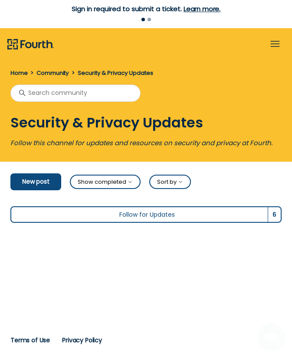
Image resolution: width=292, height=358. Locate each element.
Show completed (105, 182)
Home (18, 73)
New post (35, 181)
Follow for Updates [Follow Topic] (147, 214)
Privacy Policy (82, 340)
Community (52, 73)
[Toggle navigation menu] (275, 44)
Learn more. (202, 8)
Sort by (170, 182)
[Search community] (75, 93)
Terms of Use (30, 340)
